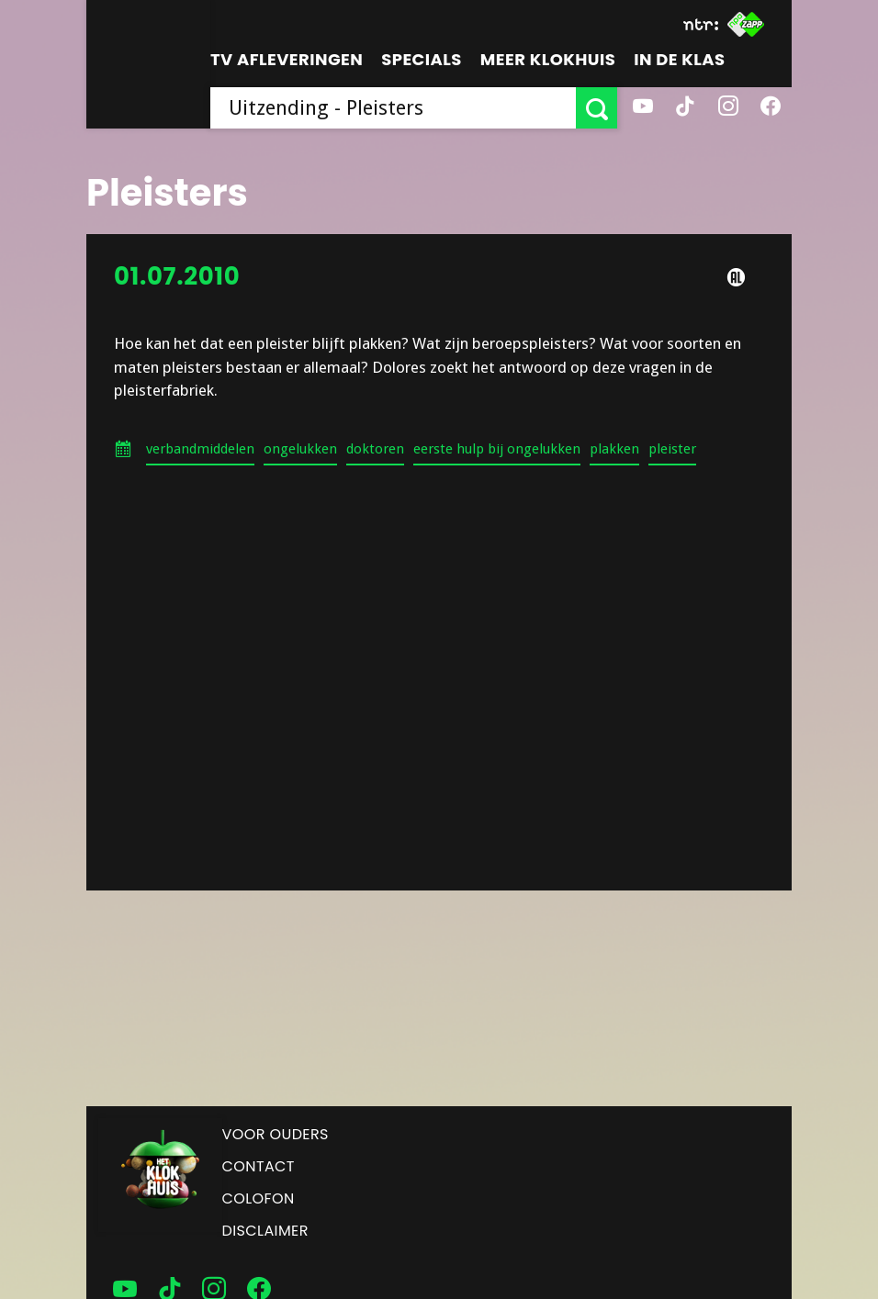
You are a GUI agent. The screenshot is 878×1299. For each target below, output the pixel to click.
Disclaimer (265, 1230)
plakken (614, 449)
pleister (672, 449)
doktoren (375, 449)
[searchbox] (393, 108)
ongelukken (300, 449)
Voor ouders (275, 1134)
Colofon (258, 1198)
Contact (258, 1166)
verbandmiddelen (200, 449)
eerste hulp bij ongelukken (496, 449)
